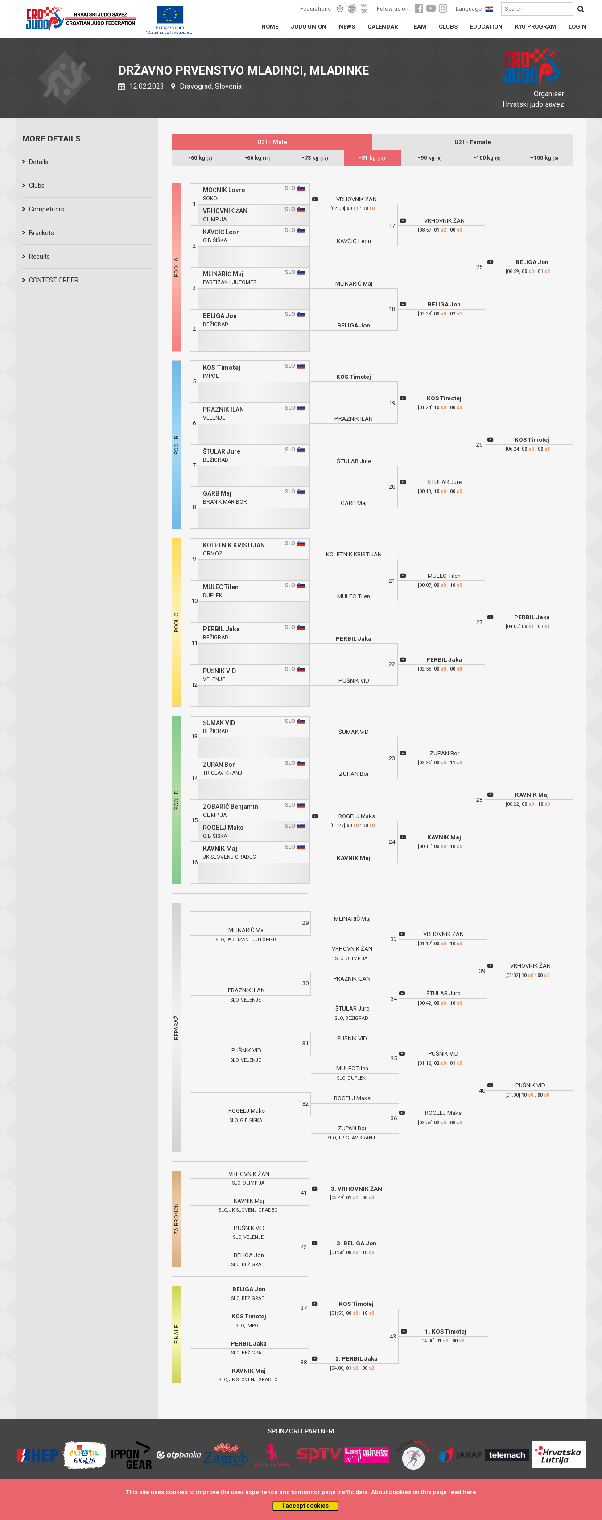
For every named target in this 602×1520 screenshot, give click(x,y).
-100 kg (487, 157)
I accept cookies (305, 1505)
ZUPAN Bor (219, 765)
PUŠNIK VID (219, 671)
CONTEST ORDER (53, 280)
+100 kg (544, 157)
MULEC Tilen (221, 587)
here (469, 1492)
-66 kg (257, 157)
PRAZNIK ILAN (223, 409)
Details (38, 162)
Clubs (37, 185)
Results (39, 256)
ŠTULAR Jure (221, 451)
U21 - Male (272, 142)
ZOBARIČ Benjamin (230, 806)
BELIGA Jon (220, 316)
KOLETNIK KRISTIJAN (234, 545)
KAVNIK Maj (220, 848)
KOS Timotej (221, 367)
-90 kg (430, 157)
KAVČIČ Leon (221, 232)
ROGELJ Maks (223, 827)
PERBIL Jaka (221, 629)
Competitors (46, 209)
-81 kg (372, 157)
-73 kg (315, 157)
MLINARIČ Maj (223, 274)
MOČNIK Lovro (224, 190)
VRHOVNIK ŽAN (225, 211)
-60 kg (200, 157)
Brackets (41, 232)
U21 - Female (472, 142)
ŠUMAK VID (219, 723)
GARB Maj (217, 493)
